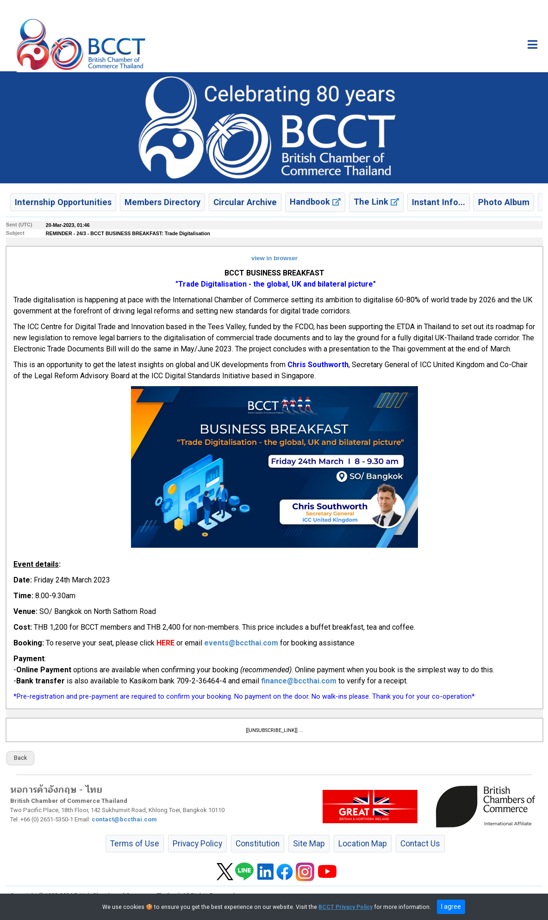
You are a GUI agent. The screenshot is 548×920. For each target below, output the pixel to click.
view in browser (274, 258)
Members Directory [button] (162, 202)
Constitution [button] (258, 843)
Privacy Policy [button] (197, 843)
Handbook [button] (315, 202)
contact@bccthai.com (124, 819)
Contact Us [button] (420, 843)
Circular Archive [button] (245, 202)
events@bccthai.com (241, 642)
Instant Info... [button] (438, 202)
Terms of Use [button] (134, 843)
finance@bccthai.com (298, 680)
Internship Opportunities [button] (63, 202)
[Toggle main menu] (532, 44)
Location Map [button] (362, 843)
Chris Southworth (318, 364)
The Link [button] (376, 202)
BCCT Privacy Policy (345, 907)
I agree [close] (451, 906)
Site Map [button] (309, 843)
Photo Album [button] (503, 202)
